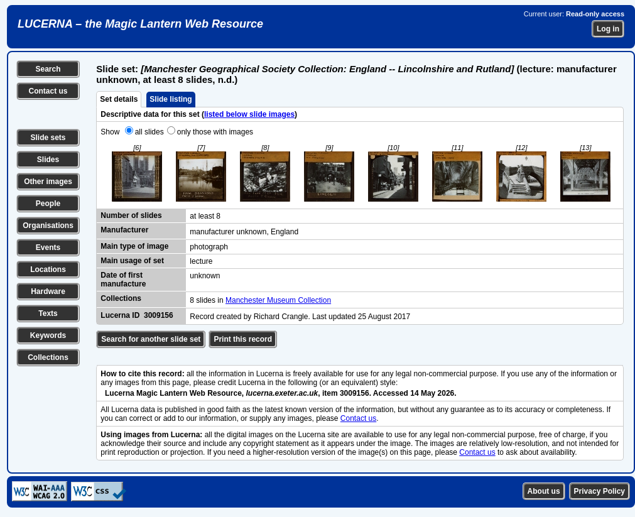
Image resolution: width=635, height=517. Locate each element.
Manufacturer (124, 230)
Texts (47, 313)
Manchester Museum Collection (278, 300)
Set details (119, 99)
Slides (48, 159)
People (48, 203)
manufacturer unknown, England (244, 231)
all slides (149, 132)
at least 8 (205, 216)
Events (48, 247)
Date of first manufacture (123, 279)
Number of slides (130, 215)
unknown (205, 275)
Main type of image (134, 246)
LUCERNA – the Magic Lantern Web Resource (140, 24)
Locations (48, 269)
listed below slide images (249, 114)
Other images (48, 181)
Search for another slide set (150, 339)
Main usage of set (132, 260)
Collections (48, 357)
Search (47, 69)
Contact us (47, 91)
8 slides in (207, 300)
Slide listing (170, 99)
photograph (209, 246)
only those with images (215, 132)
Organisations (48, 225)
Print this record (243, 339)
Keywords (48, 335)
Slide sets (47, 137)
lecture (201, 261)
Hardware (48, 291)
